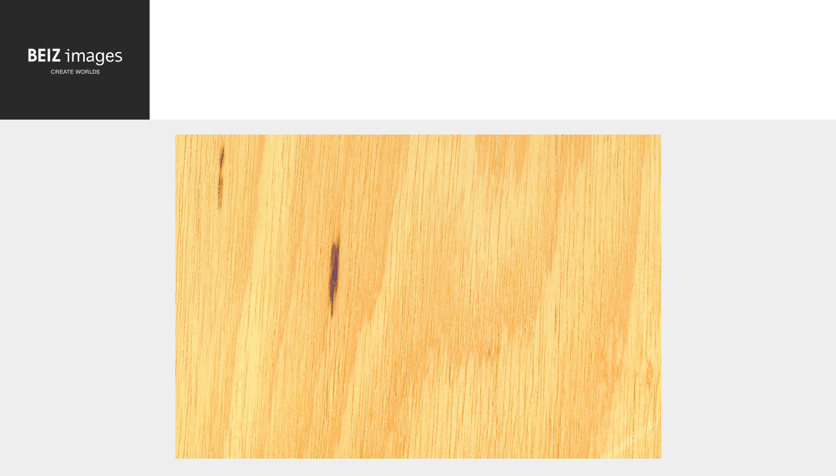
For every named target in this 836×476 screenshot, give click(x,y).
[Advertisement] (493, 63)
